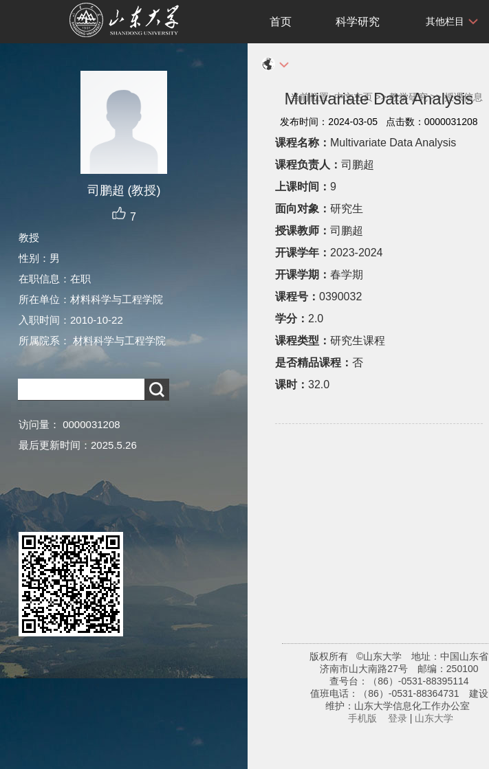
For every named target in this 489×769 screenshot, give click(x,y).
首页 (281, 21)
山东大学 (434, 718)
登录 (397, 718)
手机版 (362, 718)
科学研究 (358, 21)
